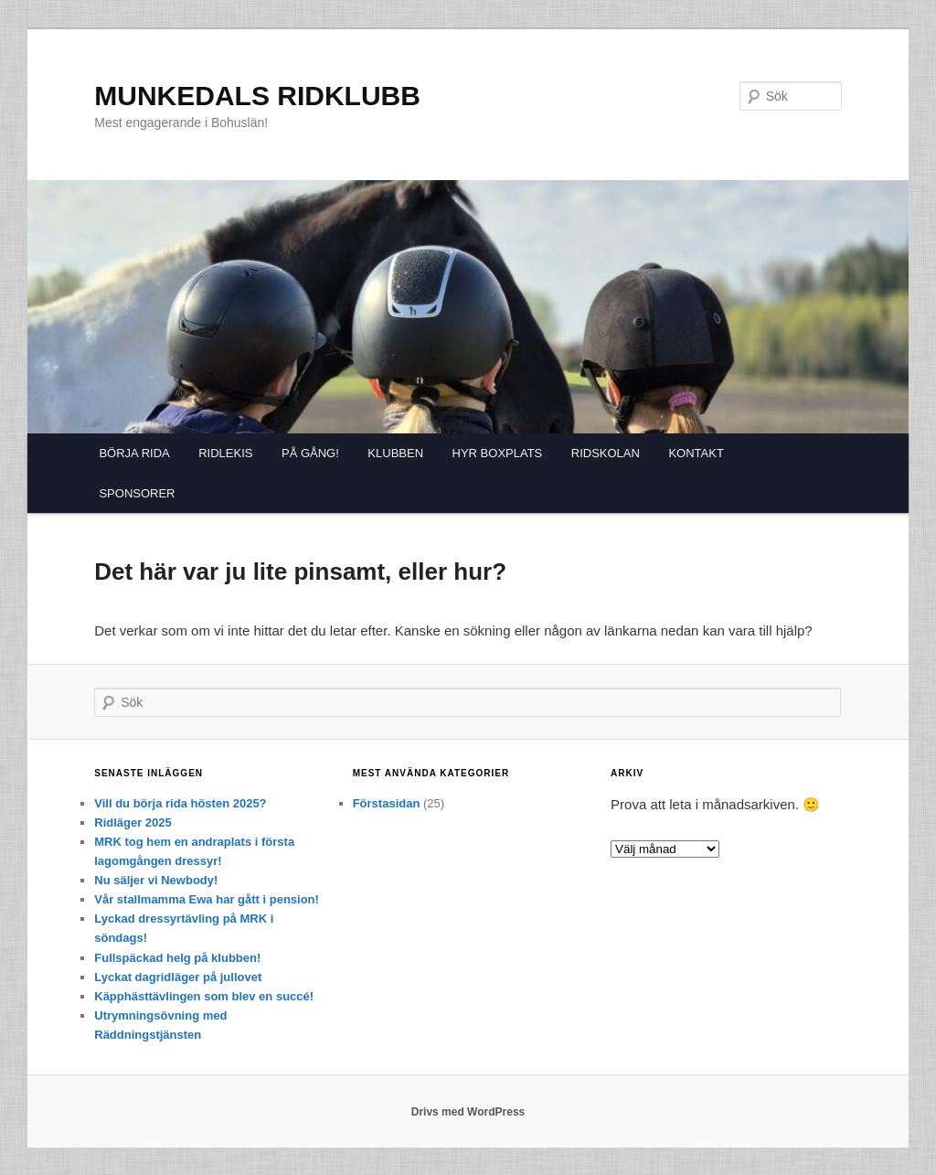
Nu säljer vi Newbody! (156, 880)
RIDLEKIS (225, 453)
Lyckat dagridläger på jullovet (177, 977)
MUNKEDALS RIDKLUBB (257, 95)
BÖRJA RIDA (134, 453)
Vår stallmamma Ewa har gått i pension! (206, 899)
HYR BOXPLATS (497, 453)
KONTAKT (695, 453)
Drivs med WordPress (468, 1112)
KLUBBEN (395, 453)
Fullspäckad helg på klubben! (177, 958)
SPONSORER (137, 493)
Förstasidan (386, 803)
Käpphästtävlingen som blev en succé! (204, 996)
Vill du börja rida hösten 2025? (180, 803)
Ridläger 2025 (133, 822)
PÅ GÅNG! (310, 453)
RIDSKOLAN (605, 453)
